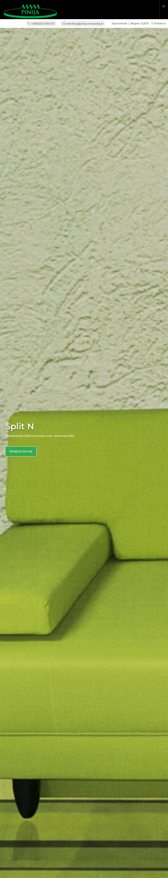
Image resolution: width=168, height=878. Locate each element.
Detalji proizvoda (20, 451)
